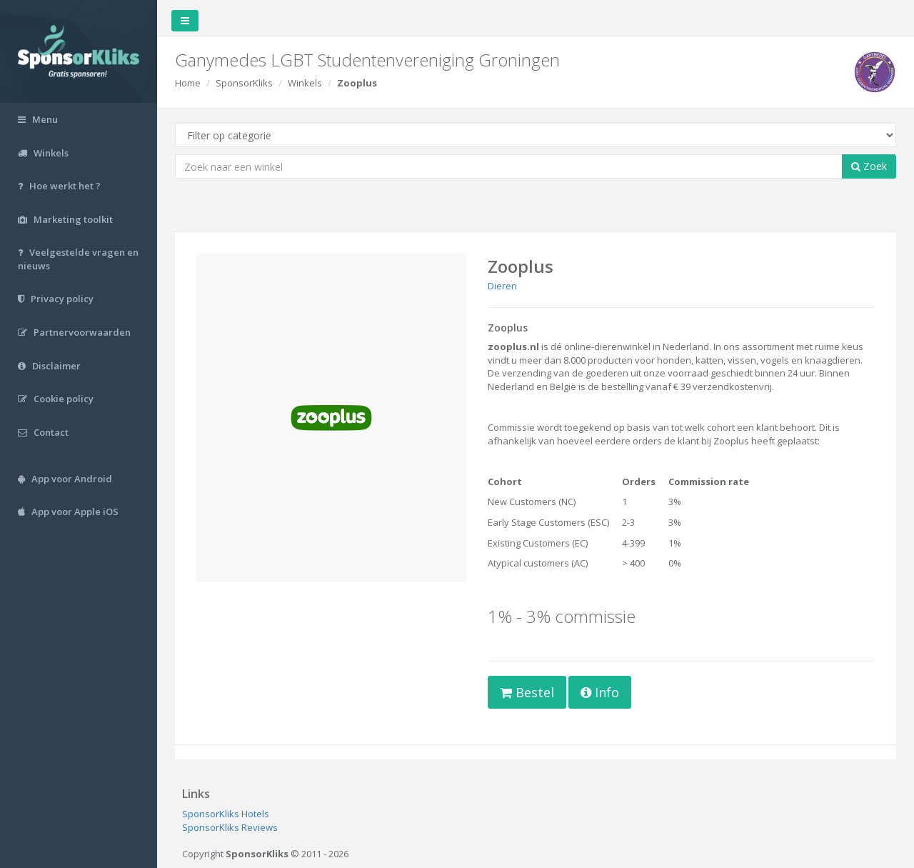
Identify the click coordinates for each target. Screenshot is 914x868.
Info (600, 692)
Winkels (305, 82)
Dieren (502, 285)
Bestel (527, 692)
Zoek (869, 166)
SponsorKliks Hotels (225, 813)
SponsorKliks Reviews (230, 827)
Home (188, 82)
